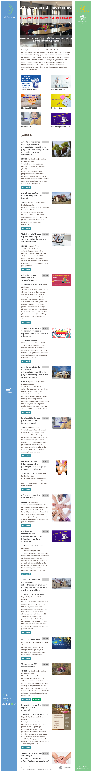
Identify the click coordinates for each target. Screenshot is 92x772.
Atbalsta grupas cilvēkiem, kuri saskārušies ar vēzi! (30, 277)
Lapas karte (23, 767)
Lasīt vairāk (26, 187)
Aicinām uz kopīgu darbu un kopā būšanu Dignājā (31, 195)
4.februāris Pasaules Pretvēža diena (30, 496)
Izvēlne (9, 391)
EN (7, 695)
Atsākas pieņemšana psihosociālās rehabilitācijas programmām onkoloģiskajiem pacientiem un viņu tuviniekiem (34, 584)
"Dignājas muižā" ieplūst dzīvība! (29, 665)
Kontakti (31, 767)
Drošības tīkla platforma (82, 20)
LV (3, 695)
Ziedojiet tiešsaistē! (83, 8)
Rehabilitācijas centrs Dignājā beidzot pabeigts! (31, 707)
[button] (70, 24)
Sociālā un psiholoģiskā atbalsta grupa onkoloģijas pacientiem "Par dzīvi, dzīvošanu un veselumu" (35, 757)
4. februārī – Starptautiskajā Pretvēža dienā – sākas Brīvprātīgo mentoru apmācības (31, 536)
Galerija (36, 699)
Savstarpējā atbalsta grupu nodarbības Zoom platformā (30, 420)
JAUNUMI (45, 142)
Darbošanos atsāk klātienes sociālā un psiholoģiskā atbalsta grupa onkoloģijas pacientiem (33, 465)
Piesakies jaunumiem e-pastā (83, 767)
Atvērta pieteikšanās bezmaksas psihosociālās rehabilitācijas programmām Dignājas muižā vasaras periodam (34, 372)
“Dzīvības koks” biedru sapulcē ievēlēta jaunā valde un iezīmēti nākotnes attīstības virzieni (33, 238)
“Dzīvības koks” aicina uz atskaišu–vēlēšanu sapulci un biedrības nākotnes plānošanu (35, 332)
